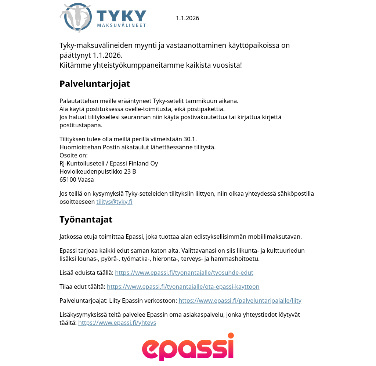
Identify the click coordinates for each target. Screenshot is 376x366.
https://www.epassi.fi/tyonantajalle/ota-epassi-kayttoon (183, 287)
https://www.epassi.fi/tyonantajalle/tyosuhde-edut (184, 273)
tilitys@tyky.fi (115, 202)
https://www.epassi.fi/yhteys (117, 323)
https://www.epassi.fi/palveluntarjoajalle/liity (239, 300)
